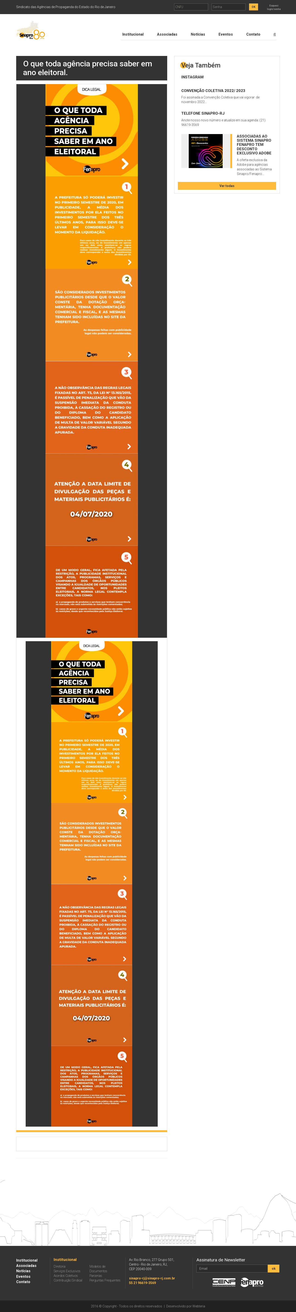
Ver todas (226, 186)
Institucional (133, 34)
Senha (217, 7)
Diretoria (59, 1266)
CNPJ (179, 7)
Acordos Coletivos (66, 1276)
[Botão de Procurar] (275, 34)
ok (274, 1268)
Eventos (226, 34)
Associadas (167, 34)
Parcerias (95, 1276)
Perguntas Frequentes (104, 1280)
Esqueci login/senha (274, 7)
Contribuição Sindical (68, 1280)
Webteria (198, 1306)
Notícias (198, 34)
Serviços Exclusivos (67, 1271)
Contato (253, 34)
